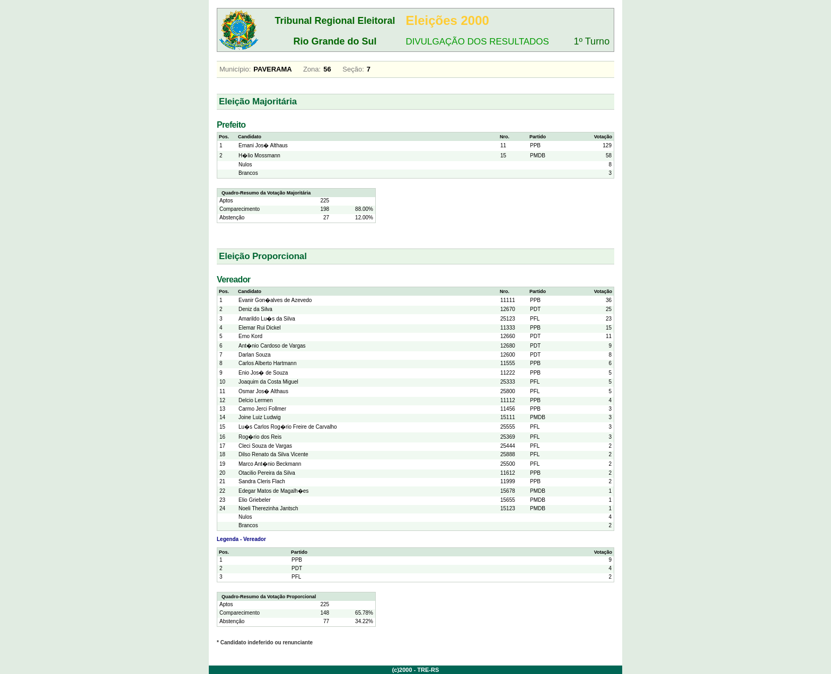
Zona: (312, 69)
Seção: (353, 69)
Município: (235, 69)
